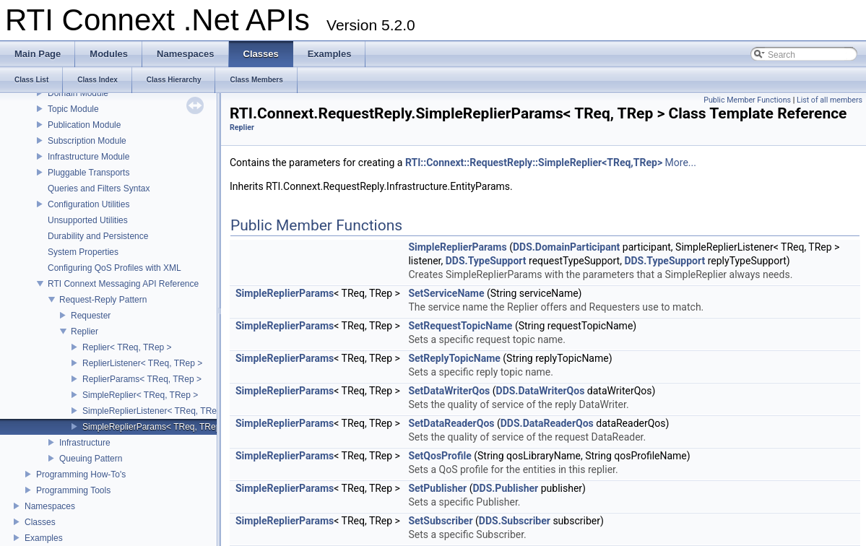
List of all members (829, 100)
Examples (44, 538)
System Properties (83, 252)
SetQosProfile (439, 456)
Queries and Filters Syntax (99, 188)
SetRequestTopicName (460, 326)
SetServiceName (446, 293)
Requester (91, 316)
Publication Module (84, 125)
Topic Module (73, 109)
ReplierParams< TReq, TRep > (142, 379)
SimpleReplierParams (457, 247)
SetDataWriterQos (449, 390)
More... (680, 162)
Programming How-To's (81, 474)
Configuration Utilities (88, 204)
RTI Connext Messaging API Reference (123, 284)
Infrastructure (85, 443)
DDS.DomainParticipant (566, 247)
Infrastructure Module (88, 157)
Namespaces (50, 506)
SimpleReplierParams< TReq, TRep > (155, 427)
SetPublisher (437, 488)
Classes (40, 522)
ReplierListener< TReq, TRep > (142, 363)
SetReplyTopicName (454, 358)
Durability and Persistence (98, 236)
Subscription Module (87, 141)
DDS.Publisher (505, 488)
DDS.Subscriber (514, 520)
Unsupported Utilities (88, 220)
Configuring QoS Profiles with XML (114, 268)
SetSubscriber (440, 520)
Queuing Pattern (90, 459)
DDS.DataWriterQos (540, 390)
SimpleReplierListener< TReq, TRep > (155, 411)
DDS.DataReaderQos (547, 423)
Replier (84, 331)
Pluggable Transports (88, 173)
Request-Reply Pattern (103, 300)
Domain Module (78, 93)
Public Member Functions (747, 100)
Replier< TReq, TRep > (127, 347)
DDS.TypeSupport (486, 260)
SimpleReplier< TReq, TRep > (140, 395)
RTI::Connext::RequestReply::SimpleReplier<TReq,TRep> (533, 162)
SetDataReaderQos (451, 423)
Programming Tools (73, 490)
